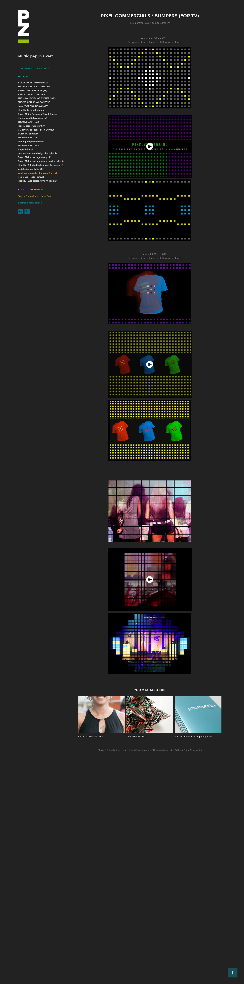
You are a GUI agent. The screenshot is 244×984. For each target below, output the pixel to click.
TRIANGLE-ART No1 (28, 137)
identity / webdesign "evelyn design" (37, 180)
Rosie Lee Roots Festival (31, 176)
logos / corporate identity (31, 125)
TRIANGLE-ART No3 (28, 122)
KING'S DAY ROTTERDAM (31, 94)
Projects (23, 76)
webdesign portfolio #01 (31, 169)
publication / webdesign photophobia (37, 153)
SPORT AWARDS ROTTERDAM (34, 86)
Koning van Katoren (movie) (32, 118)
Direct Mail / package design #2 (35, 157)
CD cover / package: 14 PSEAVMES (36, 129)
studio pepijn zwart (35, 56)
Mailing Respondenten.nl (31, 141)
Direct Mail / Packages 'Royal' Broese (37, 114)
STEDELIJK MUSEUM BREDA (33, 82)
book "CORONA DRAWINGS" (33, 106)
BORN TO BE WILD (28, 133)
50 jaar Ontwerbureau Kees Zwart (35, 196)
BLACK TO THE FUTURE (30, 189)
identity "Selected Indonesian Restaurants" (40, 165)
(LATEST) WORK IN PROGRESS (33, 68)
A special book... (26, 149)
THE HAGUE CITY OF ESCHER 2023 (37, 98)
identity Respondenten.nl (31, 110)
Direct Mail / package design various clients (41, 161)
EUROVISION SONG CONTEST (34, 102)
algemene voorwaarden (30, 202)
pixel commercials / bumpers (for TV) (37, 173)
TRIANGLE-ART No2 (28, 145)
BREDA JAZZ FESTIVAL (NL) (32, 90)
